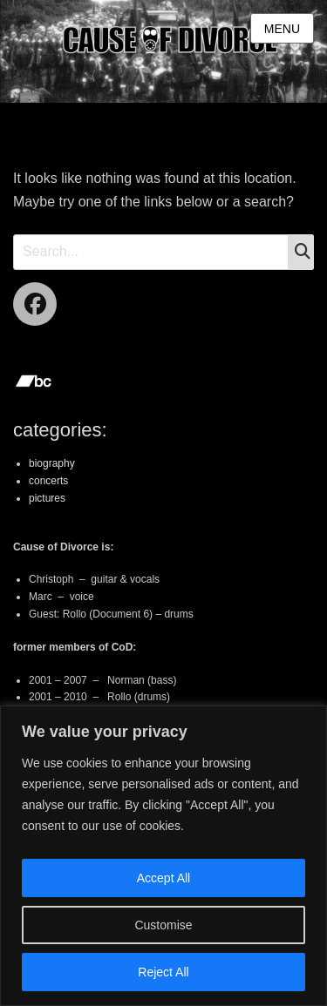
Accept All (163, 878)
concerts (48, 481)
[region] (163, 856)
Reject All (163, 972)
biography (52, 463)
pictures (47, 498)
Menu (282, 29)
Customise (163, 925)
